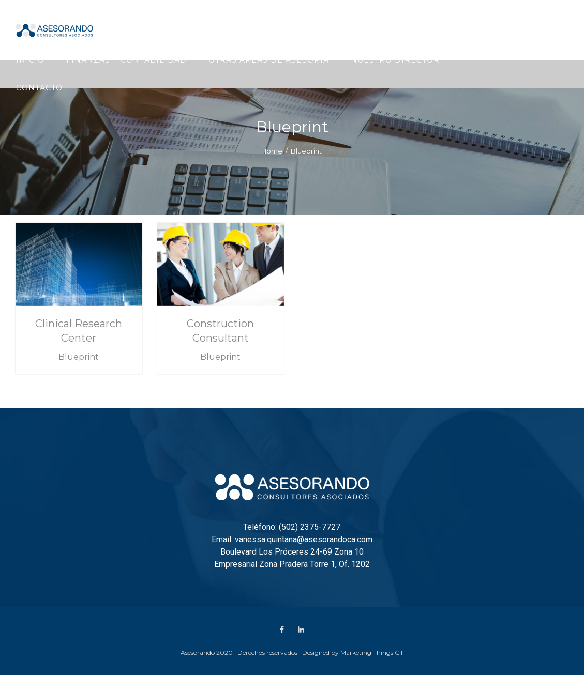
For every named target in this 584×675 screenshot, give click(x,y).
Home (271, 151)
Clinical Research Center (78, 330)
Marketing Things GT (371, 652)
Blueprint (78, 357)
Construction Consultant (220, 330)
